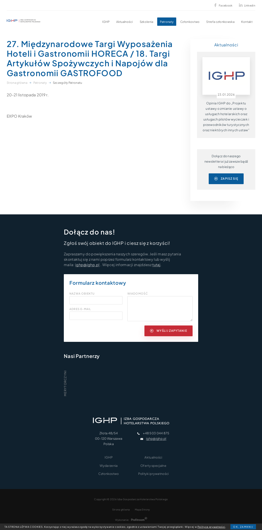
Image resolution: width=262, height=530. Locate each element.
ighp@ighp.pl (87, 264)
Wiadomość (137, 293)
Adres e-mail (80, 309)
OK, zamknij (243, 526)
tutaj (156, 264)
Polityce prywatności (211, 526)
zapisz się (226, 178)
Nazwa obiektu (82, 293)
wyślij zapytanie (168, 330)
